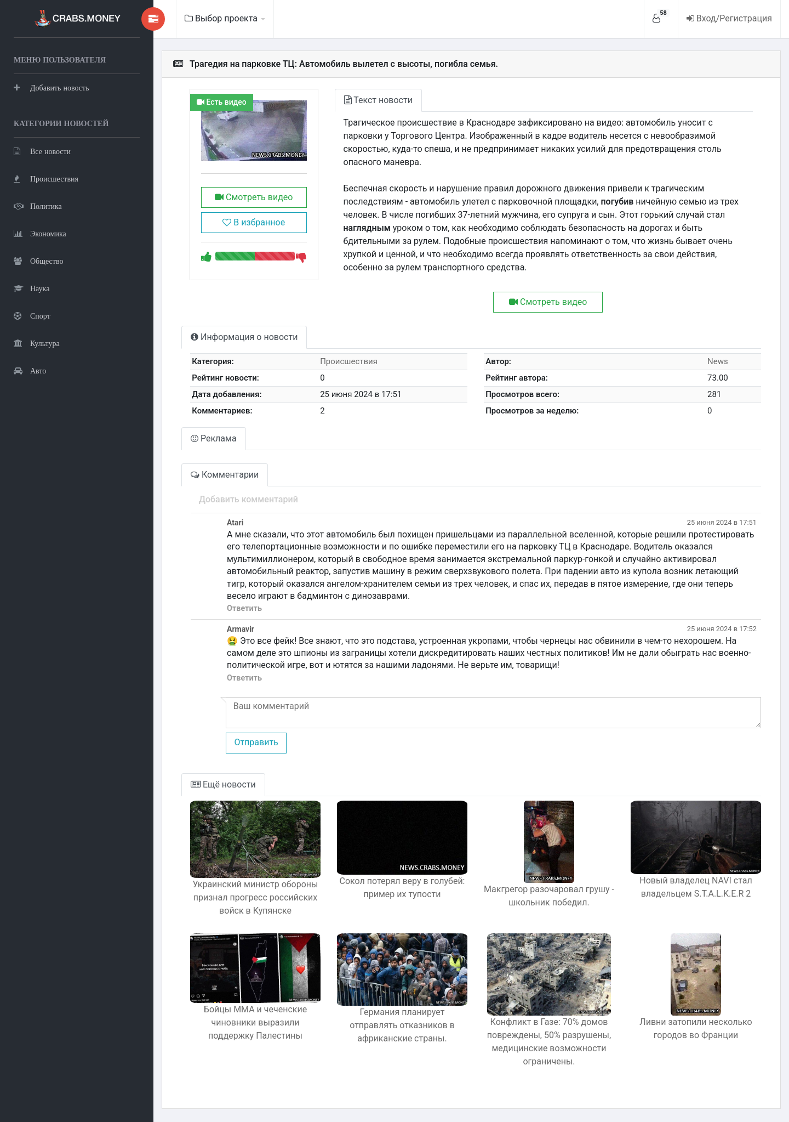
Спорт (32, 315)
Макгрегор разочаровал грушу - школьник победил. (549, 896)
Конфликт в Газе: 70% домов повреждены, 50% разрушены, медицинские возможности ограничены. (549, 1042)
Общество (38, 261)
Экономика (40, 233)
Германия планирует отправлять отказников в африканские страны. (402, 1025)
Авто (30, 370)
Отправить (256, 742)
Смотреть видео (254, 197)
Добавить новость (51, 87)
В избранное (253, 222)
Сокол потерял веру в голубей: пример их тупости (402, 887)
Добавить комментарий (248, 499)
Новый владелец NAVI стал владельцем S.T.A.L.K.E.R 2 (695, 887)
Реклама (214, 438)
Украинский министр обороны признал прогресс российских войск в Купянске (255, 897)
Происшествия (46, 178)
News (717, 361)
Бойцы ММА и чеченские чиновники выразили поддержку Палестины (255, 1022)
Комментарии (225, 474)
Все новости (42, 151)
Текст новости (378, 100)
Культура (37, 343)
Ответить (244, 608)
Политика (38, 206)
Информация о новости (244, 337)
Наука (31, 288)
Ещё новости (223, 784)
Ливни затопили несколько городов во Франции (695, 1028)
